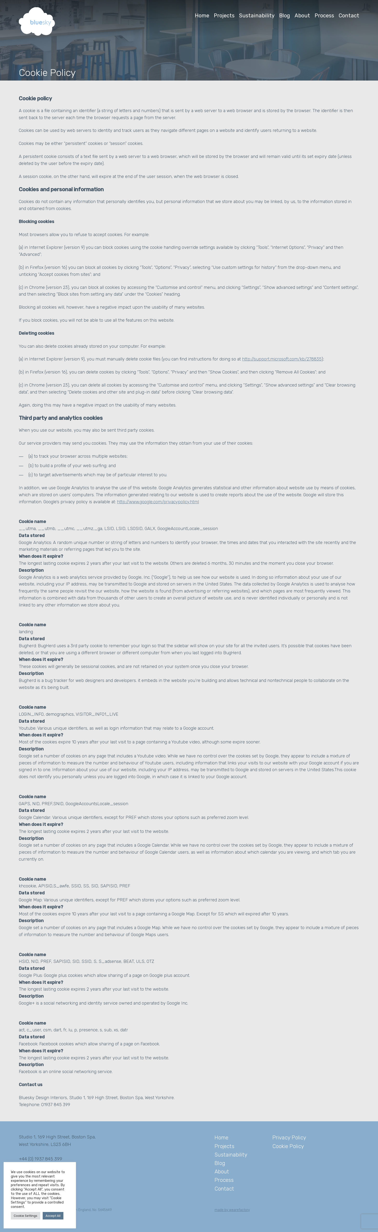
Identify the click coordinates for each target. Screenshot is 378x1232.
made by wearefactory (232, 1210)
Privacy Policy (289, 1137)
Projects (224, 15)
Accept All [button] (53, 1216)
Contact (349, 15)
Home (202, 15)
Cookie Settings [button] (25, 1216)
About (302, 15)
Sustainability (257, 15)
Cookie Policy (288, 1146)
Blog (284, 15)
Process (324, 15)
